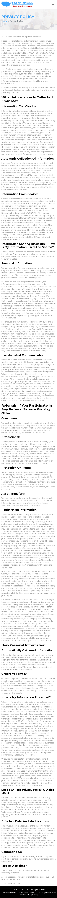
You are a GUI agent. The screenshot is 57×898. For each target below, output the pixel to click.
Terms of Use (25, 894)
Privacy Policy (50, 893)
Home (4, 21)
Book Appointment (9, 893)
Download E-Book (36, 893)
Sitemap (35, 894)
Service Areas (23, 893)
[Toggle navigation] (53, 4)
